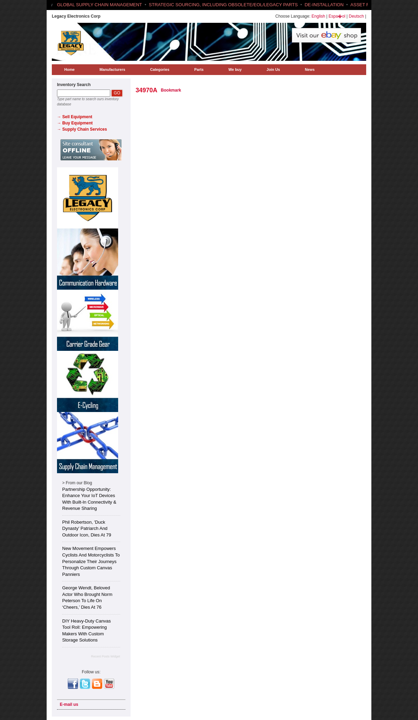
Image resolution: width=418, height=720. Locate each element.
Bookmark (171, 90)
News (309, 69)
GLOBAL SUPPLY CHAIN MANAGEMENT (99, 4)
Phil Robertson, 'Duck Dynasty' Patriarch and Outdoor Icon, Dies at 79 (86, 528)
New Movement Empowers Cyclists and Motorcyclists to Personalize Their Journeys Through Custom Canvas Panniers (91, 561)
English (318, 16)
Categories (159, 69)
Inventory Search (74, 84)
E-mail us (69, 704)
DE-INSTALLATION (324, 4)
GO (117, 93)
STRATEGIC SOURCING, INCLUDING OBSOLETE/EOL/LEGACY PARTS (223, 4)
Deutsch (356, 16)
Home (69, 69)
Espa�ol (337, 16)
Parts (198, 69)
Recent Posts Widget (105, 656)
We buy (234, 69)
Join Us (273, 69)
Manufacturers (112, 69)
